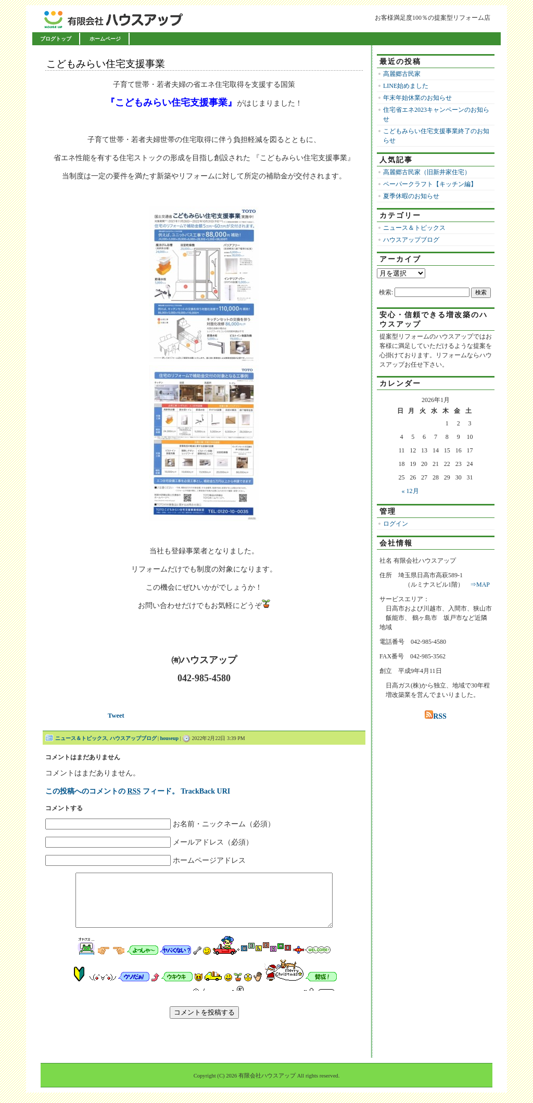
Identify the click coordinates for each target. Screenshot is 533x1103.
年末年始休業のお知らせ (417, 97)
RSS (436, 716)
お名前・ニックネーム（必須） (224, 824)
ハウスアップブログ (133, 738)
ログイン (395, 523)
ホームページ (105, 39)
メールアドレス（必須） (213, 842)
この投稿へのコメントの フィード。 (112, 791)
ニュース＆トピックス (81, 738)
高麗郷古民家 (402, 73)
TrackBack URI (205, 791)
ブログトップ (55, 39)
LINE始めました (405, 85)
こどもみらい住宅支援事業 (105, 63)
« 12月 (410, 491)
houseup (169, 738)
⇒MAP (480, 584)
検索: (386, 292)
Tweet (116, 715)
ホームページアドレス (209, 860)
